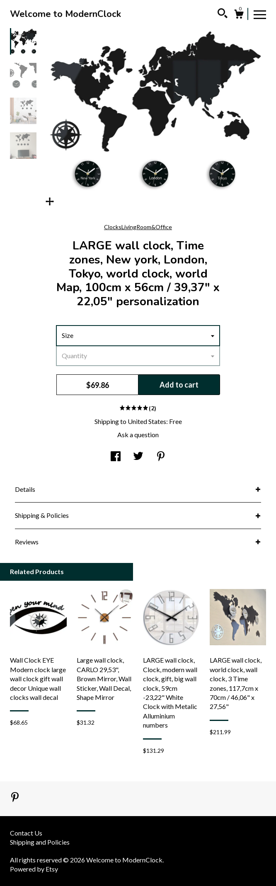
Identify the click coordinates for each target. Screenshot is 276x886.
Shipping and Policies (40, 842)
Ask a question (138, 434)
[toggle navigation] (260, 14)
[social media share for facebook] (116, 457)
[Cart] (238, 15)
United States (147, 421)
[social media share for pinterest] (161, 457)
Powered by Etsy (34, 869)
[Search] (222, 14)
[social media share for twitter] (138, 457)
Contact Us (26, 833)
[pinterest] (15, 798)
